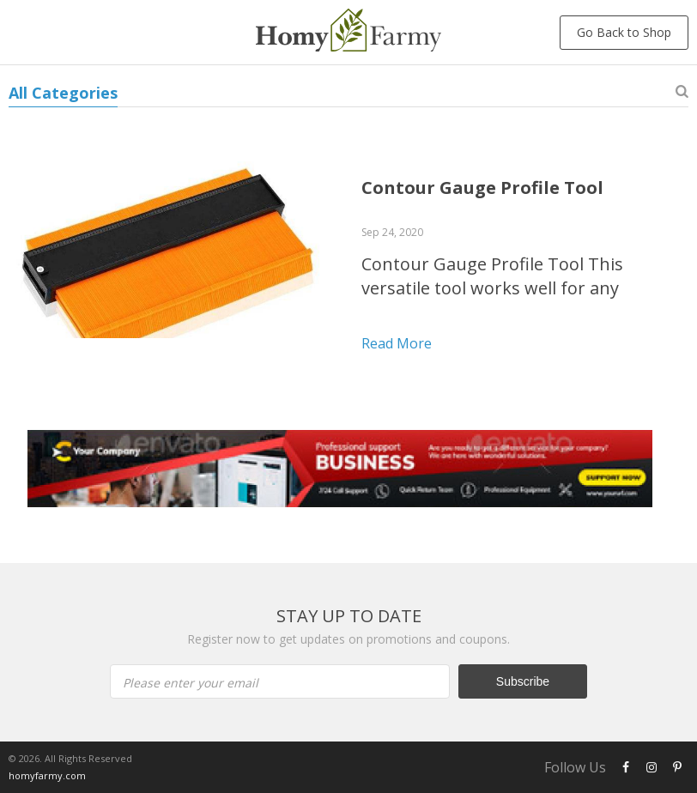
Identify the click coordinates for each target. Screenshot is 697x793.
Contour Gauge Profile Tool (482, 187)
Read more (396, 343)
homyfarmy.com (47, 775)
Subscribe (522, 681)
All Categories (63, 92)
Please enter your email (190, 683)
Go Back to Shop (624, 32)
